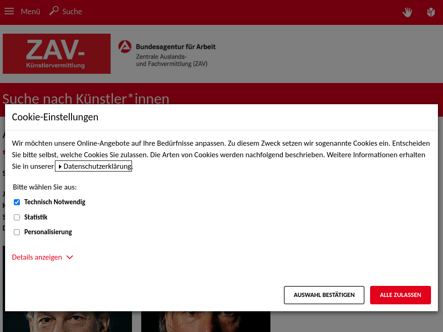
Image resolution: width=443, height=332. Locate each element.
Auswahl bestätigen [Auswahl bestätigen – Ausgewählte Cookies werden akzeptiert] (323, 295)
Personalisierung (48, 232)
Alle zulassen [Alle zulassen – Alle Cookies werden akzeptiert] (400, 295)
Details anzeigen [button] (37, 256)
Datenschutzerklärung (98, 166)
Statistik (36, 217)
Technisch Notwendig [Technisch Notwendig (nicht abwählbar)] (54, 202)
